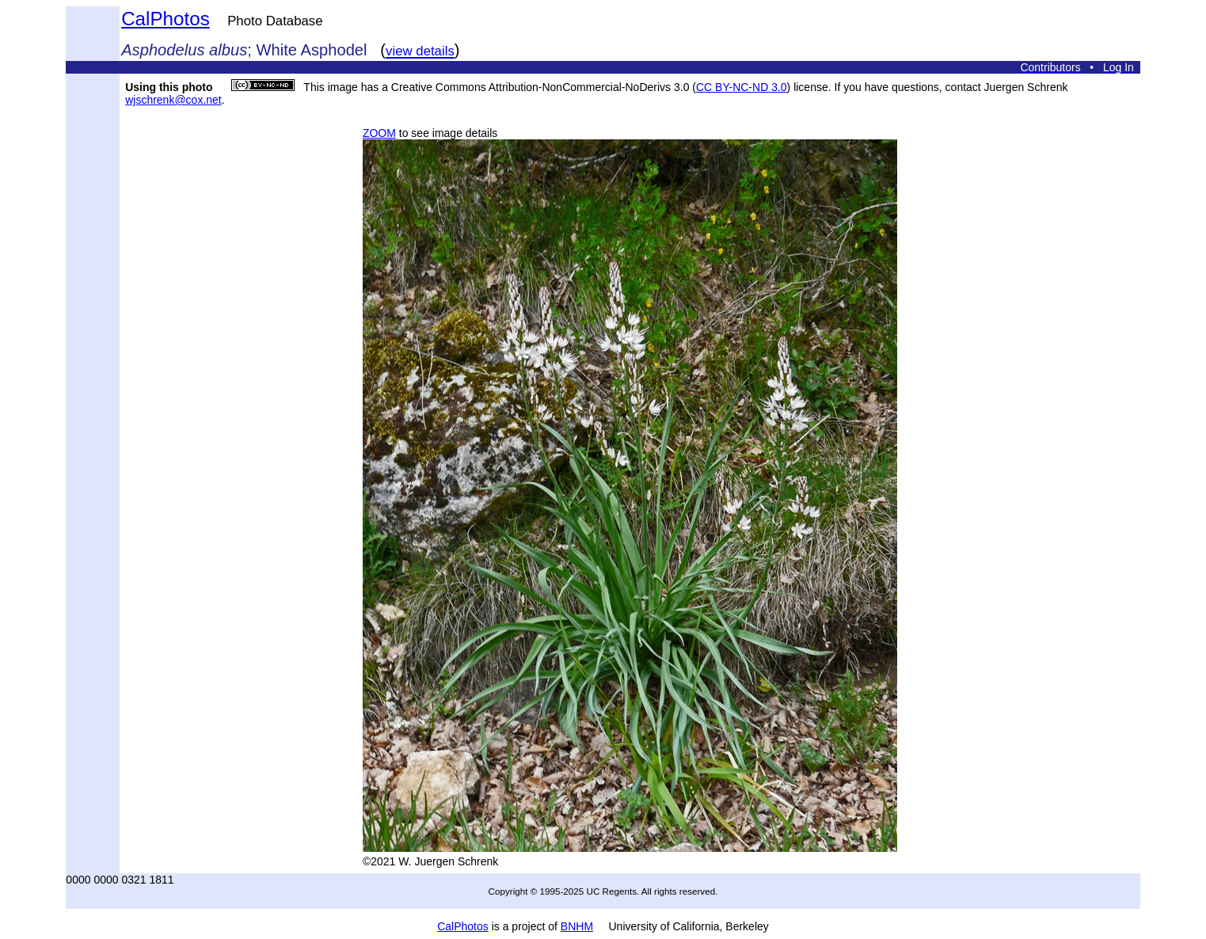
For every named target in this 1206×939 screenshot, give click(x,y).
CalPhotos (165, 18)
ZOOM (379, 133)
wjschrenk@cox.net (173, 99)
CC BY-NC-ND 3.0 (741, 87)
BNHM (577, 926)
